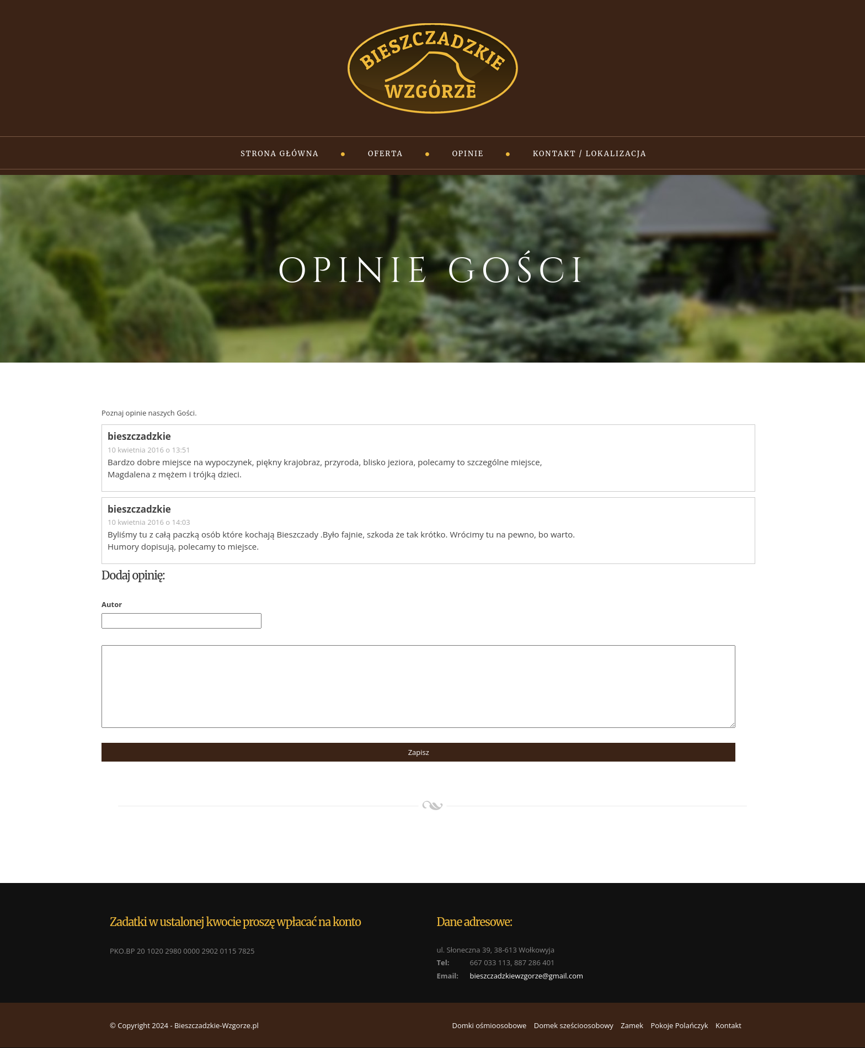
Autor (112, 604)
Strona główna (280, 153)
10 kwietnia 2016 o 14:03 (149, 522)
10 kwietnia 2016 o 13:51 (149, 450)
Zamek (632, 1025)
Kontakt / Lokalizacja (590, 153)
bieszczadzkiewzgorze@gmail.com (527, 976)
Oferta (385, 153)
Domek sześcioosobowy (573, 1025)
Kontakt (728, 1025)
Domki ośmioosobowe (489, 1025)
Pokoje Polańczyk (679, 1025)
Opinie (468, 153)
